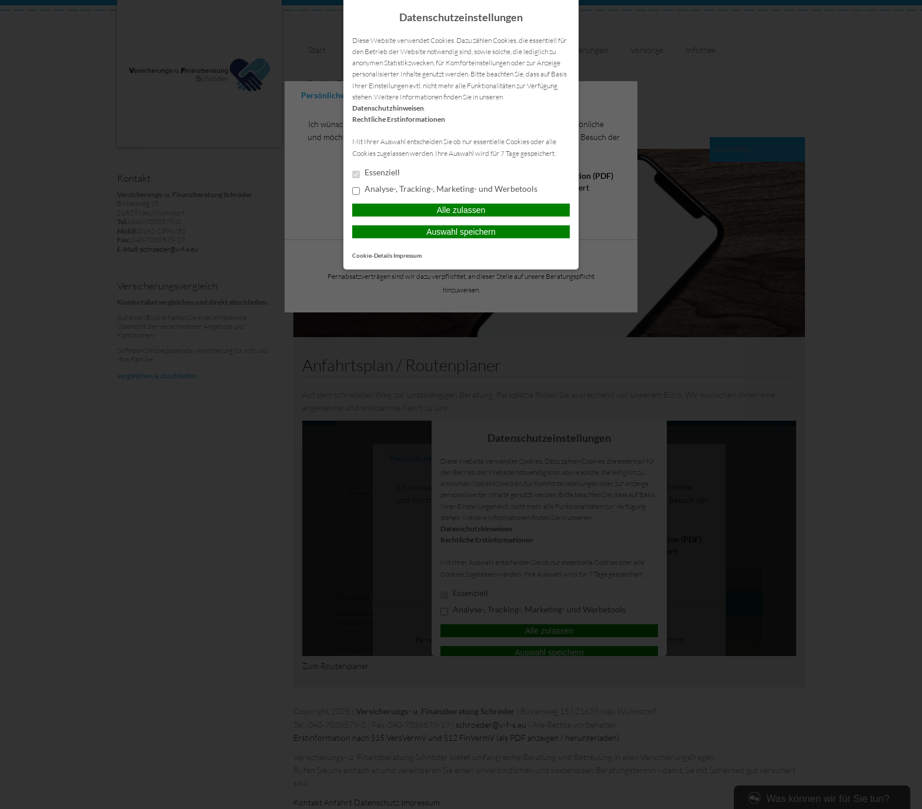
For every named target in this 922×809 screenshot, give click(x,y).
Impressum (407, 255)
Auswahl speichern (461, 232)
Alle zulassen (461, 210)
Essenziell (376, 173)
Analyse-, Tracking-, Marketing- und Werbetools (444, 189)
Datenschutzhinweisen (388, 108)
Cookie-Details (372, 255)
